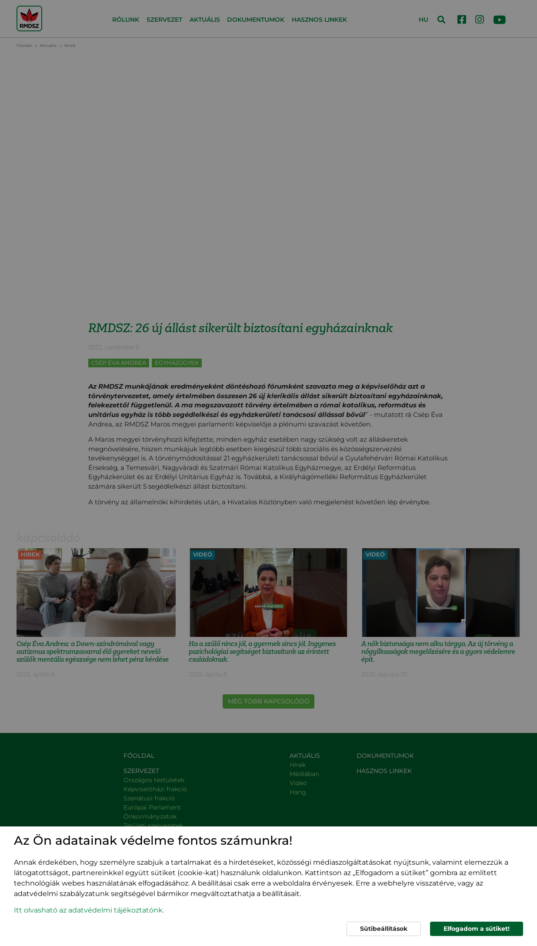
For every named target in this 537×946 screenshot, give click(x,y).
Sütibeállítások (383, 929)
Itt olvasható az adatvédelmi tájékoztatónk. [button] (89, 910)
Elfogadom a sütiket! (477, 929)
